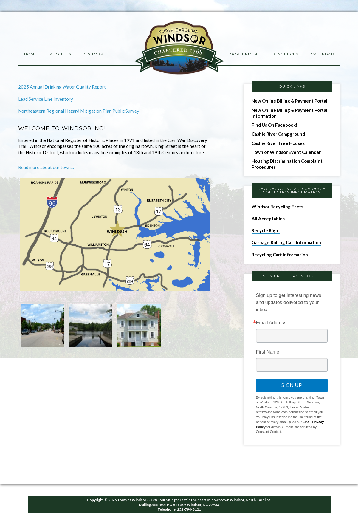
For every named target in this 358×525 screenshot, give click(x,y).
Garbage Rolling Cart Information (286, 242)
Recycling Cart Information (280, 254)
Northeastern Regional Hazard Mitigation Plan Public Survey (78, 111)
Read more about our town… (46, 167)
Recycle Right (266, 230)
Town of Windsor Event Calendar (286, 152)
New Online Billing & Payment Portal (289, 100)
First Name (267, 352)
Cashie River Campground (278, 134)
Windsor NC (179, 49)
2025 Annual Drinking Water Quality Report (62, 86)
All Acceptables (268, 218)
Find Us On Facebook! (274, 125)
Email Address (271, 322)
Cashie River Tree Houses (278, 143)
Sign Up (291, 385)
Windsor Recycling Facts (277, 206)
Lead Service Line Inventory (45, 99)
